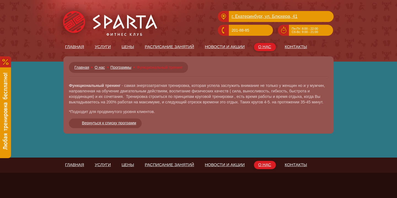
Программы (121, 67)
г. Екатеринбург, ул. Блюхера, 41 (264, 16)
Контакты (296, 46)
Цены (128, 46)
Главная (74, 46)
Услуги (103, 46)
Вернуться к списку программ (109, 123)
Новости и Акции (225, 46)
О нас (264, 47)
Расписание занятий (169, 46)
